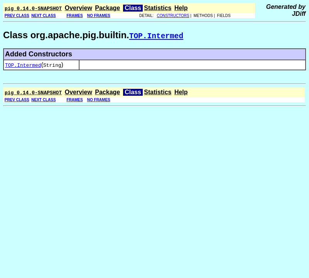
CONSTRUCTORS (173, 16)
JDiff (299, 13)
